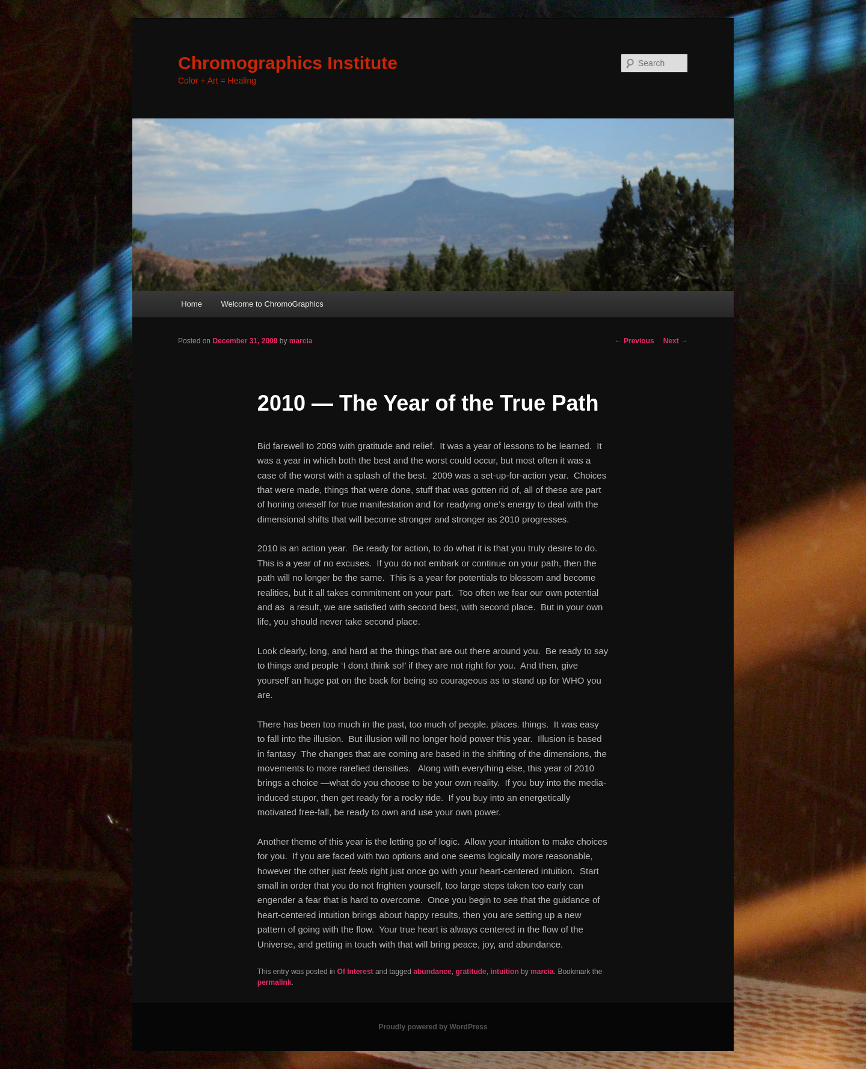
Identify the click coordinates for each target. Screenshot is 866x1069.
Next (675, 341)
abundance (432, 971)
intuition (504, 971)
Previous (634, 341)
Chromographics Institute (288, 63)
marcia (301, 341)
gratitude (470, 971)
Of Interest (355, 971)
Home (191, 303)
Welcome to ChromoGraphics (272, 303)
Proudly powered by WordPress (432, 1027)
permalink (274, 982)
